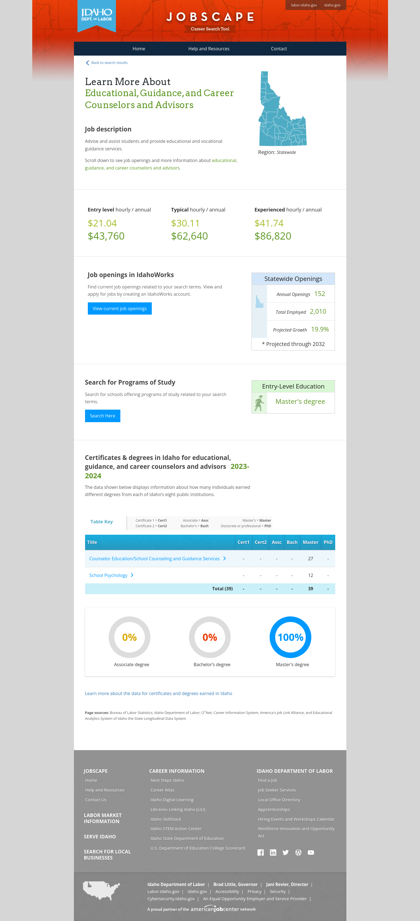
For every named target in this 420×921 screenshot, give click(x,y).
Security (278, 891)
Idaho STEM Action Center (176, 828)
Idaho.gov (197, 891)
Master (310, 542)
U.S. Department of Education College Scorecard (198, 848)
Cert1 (244, 542)
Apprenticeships (274, 809)
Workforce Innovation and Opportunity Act (296, 832)
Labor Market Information (103, 818)
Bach (292, 542)
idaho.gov (332, 5)
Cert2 (261, 542)
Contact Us (96, 799)
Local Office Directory (279, 799)
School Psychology (112, 575)
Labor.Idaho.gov (163, 891)
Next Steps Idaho (167, 780)
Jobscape (96, 771)
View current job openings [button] (120, 308)
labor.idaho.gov (304, 5)
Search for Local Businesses (107, 854)
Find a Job (267, 780)
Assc (277, 542)
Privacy (254, 891)
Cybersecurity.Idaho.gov (171, 898)
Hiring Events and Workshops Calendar (296, 819)
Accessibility (227, 891)
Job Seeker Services (277, 790)
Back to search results (106, 63)
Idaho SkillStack (166, 819)
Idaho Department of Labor (295, 771)
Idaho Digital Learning (172, 799)
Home (139, 49)
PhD (328, 542)
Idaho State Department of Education (187, 838)
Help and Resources (209, 49)
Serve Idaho (100, 836)
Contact (279, 49)
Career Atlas (163, 790)
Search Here (102, 416)
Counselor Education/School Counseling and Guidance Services (158, 559)
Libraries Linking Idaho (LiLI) (178, 809)
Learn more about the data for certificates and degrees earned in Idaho (158, 693)
